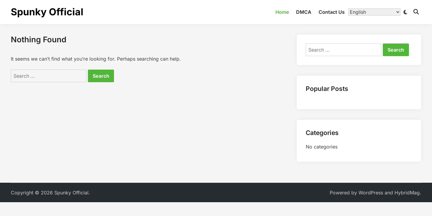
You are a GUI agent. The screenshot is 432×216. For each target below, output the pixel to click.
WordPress (370, 193)
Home (282, 12)
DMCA (303, 12)
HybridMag (407, 193)
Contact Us (332, 12)
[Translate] (374, 12)
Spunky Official (47, 12)
